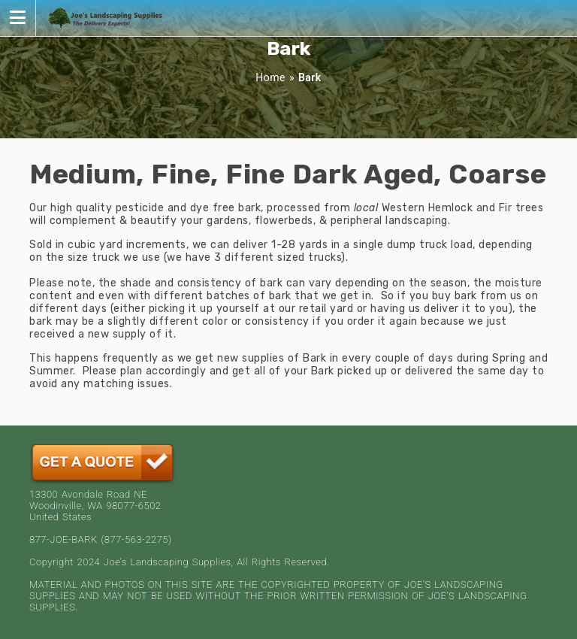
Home (270, 77)
